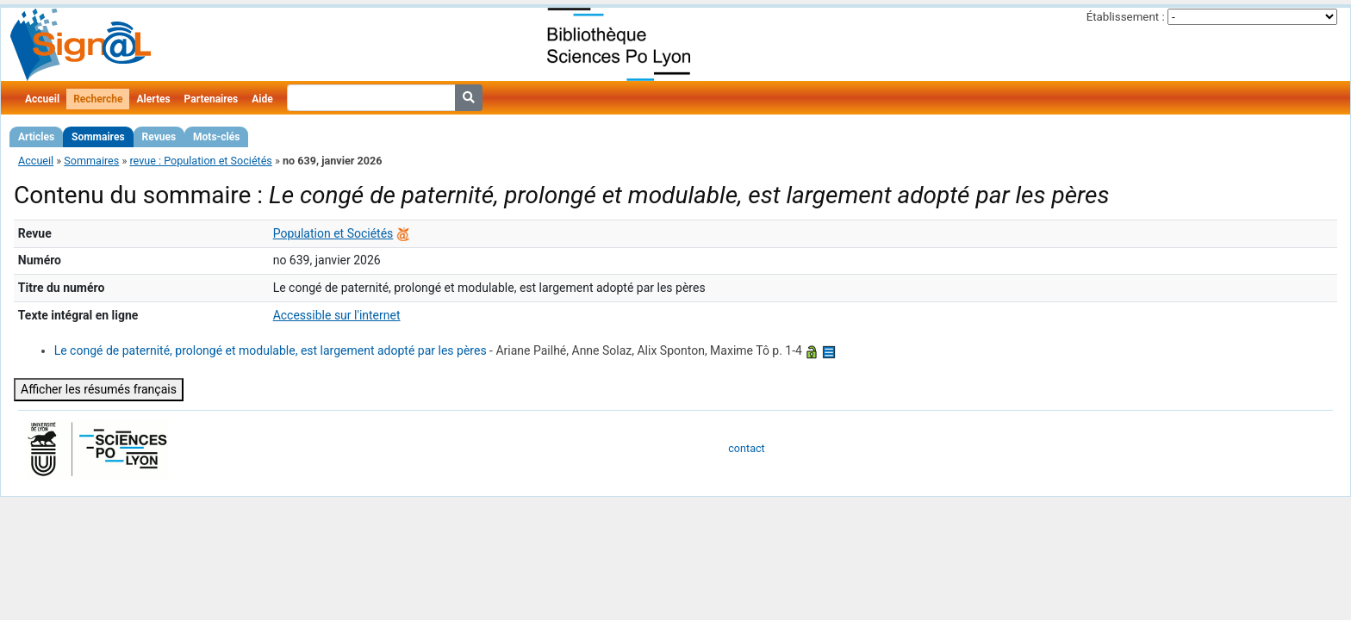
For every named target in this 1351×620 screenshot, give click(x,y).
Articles (36, 137)
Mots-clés (216, 137)
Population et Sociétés (333, 233)
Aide (262, 99)
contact (746, 448)
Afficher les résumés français (99, 389)
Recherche (97, 99)
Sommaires (98, 137)
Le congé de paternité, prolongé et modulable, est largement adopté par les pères (270, 350)
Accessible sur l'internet (337, 315)
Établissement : (1125, 16)
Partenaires (211, 99)
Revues (159, 137)
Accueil (42, 99)
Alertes (153, 99)
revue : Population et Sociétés (200, 160)
